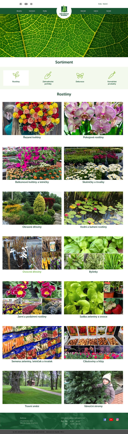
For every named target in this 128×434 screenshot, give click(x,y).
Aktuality (19, 11)
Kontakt (108, 12)
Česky (100, 4)
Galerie (96, 12)
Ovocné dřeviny (32, 271)
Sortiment (32, 12)
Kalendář (83, 12)
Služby (45, 12)
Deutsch (105, 4)
